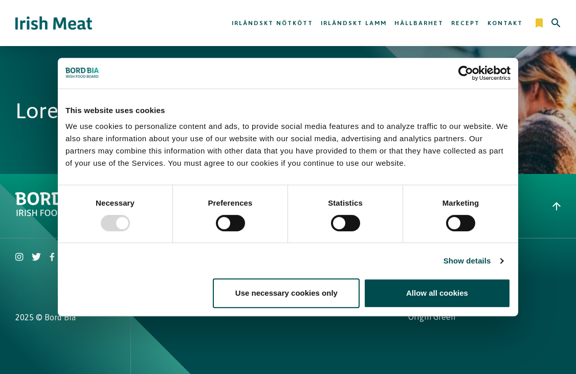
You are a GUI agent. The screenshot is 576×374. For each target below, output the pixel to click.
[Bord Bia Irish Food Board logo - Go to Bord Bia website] (55, 213)
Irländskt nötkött (272, 23)
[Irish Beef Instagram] (19, 257)
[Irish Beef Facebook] (52, 257)
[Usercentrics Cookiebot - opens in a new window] (466, 73)
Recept (465, 23)
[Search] (556, 23)
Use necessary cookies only (286, 293)
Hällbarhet (419, 23)
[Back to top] (556, 206)
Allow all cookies (437, 293)
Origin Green (431, 316)
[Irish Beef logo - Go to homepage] (53, 23)
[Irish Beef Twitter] (36, 257)
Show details (467, 260)
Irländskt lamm (354, 23)
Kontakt (505, 23)
